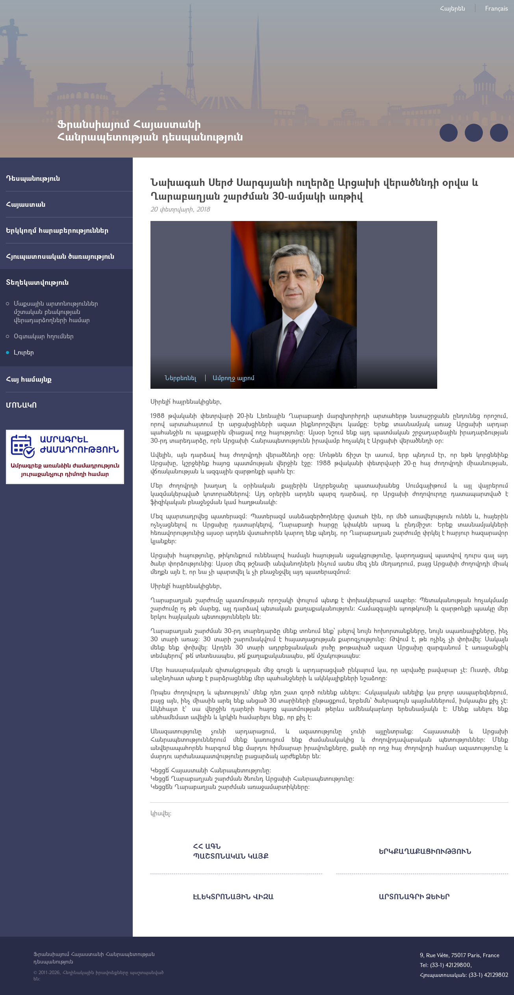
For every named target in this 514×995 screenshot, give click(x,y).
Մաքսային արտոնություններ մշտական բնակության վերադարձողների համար (56, 311)
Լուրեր (24, 352)
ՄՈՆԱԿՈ (21, 405)
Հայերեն (452, 8)
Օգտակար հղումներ (44, 336)
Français (496, 8)
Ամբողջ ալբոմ (233, 378)
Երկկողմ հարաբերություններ (57, 230)
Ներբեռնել (180, 378)
